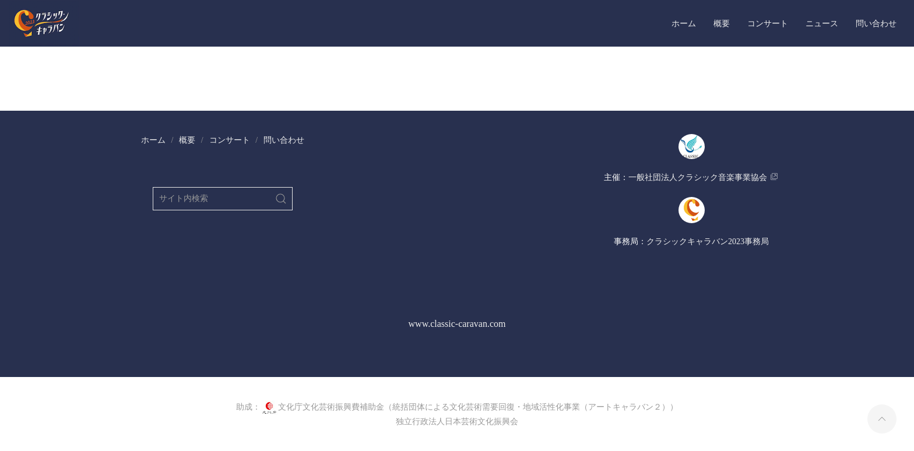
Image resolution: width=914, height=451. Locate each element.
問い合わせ (876, 23)
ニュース (822, 23)
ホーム (684, 23)
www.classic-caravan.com (457, 324)
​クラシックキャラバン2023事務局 (707, 241)
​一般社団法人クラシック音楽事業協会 (697, 177)
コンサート (767, 23)
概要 (721, 23)
